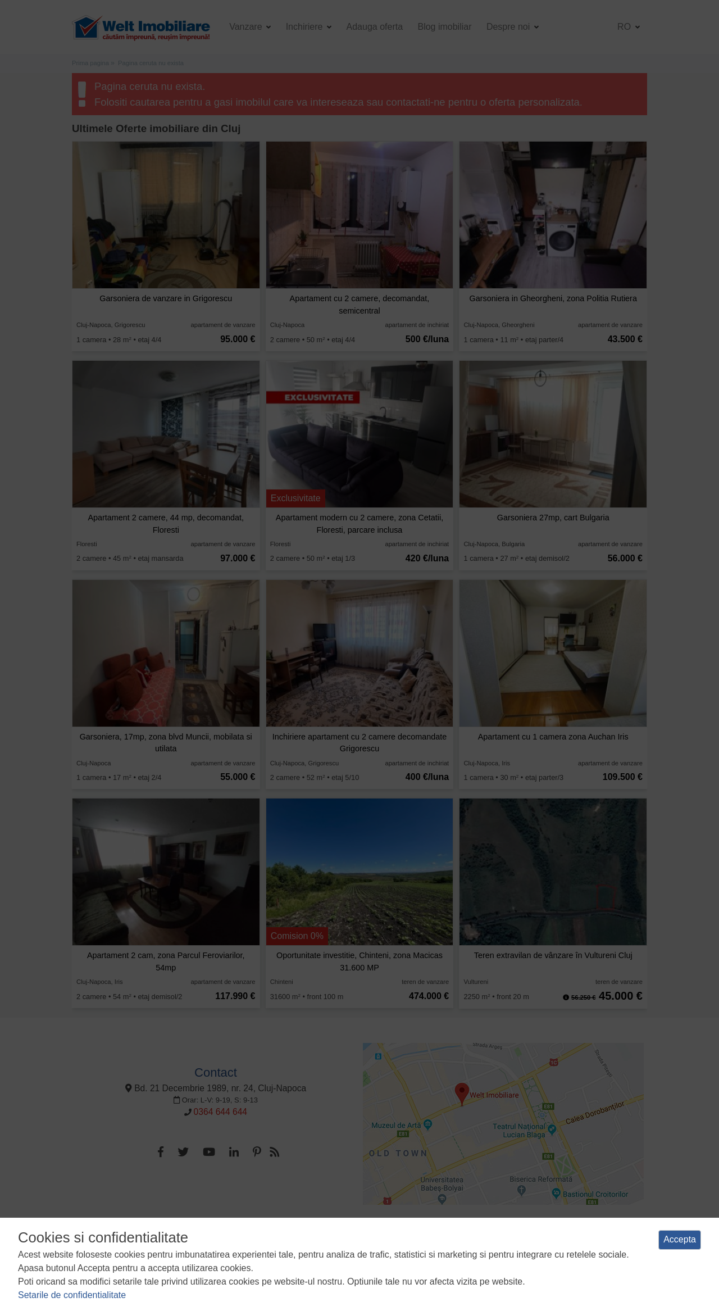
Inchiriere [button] (305, 26)
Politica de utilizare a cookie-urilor (385, 1230)
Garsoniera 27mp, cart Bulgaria (553, 517)
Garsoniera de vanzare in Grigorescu (165, 298)
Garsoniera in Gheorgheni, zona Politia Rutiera (553, 298)
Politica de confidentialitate (278, 1230)
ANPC (534, 1230)
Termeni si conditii (197, 1230)
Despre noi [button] (509, 26)
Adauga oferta (375, 26)
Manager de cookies (482, 1230)
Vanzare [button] (247, 26)
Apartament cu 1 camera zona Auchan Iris (553, 736)
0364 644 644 (220, 1112)
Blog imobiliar (444, 26)
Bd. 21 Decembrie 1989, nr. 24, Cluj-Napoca (215, 1088)
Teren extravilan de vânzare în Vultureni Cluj (553, 955)
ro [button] (625, 26)
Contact (215, 1072)
